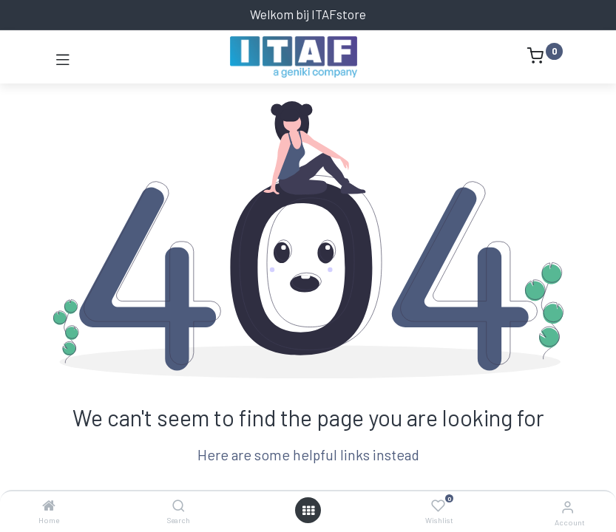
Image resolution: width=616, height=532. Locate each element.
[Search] (179, 505)
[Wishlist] (438, 506)
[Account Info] (568, 506)
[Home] (48, 505)
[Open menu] (308, 510)
